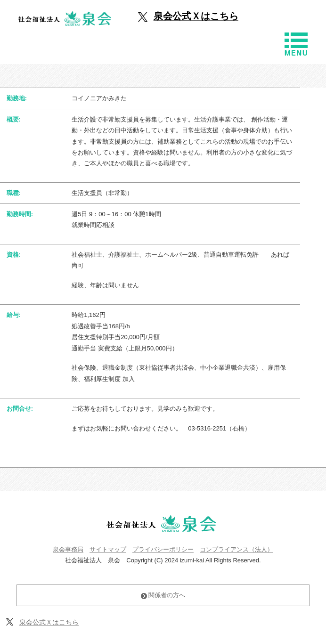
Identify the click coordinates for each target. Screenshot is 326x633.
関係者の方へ (163, 595)
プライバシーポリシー (163, 549)
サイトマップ (108, 549)
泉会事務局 (68, 549)
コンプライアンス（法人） (236, 549)
